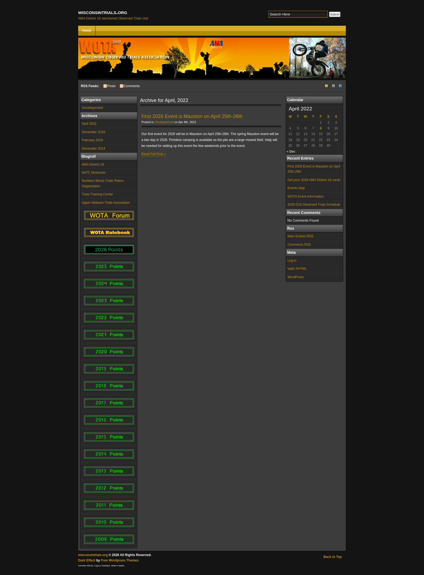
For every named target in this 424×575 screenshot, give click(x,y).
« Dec (291, 151)
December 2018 (93, 132)
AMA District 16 (93, 164)
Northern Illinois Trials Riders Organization (103, 183)
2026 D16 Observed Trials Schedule (313, 204)
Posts (111, 86)
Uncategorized (92, 108)
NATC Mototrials (93, 173)
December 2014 (93, 148)
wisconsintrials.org (102, 12)
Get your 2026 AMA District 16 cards (313, 180)
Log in (291, 260)
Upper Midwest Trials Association (106, 203)
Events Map (296, 188)
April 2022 (89, 124)
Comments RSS (299, 245)
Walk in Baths (117, 565)
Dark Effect (86, 560)
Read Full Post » (153, 154)
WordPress (295, 277)
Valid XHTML (297, 269)
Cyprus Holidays (102, 565)
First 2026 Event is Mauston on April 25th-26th (313, 169)
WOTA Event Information (305, 196)
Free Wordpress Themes (120, 560)
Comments (132, 86)
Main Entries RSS (300, 236)
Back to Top (332, 557)
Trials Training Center (97, 194)
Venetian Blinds (85, 565)
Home (86, 30)
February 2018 (92, 140)
